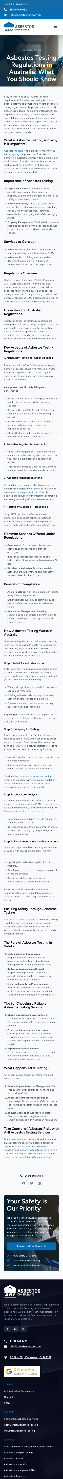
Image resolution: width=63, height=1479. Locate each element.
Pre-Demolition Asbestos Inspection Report (29, 1446)
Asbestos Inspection (19, 249)
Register (34, 257)
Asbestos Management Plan (19, 1470)
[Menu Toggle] (56, 27)
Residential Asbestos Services (21, 1419)
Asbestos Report (16, 257)
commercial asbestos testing (35, 776)
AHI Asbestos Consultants (19, 1391)
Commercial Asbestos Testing (21, 1424)
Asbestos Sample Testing (18, 1452)
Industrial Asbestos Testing (19, 1430)
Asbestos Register (14, 1476)
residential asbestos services (27, 783)
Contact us (10, 1153)
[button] (23, 1183)
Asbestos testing (13, 150)
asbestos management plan (22, 492)
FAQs (7, 1403)
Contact (8, 1397)
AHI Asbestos (33, 1150)
